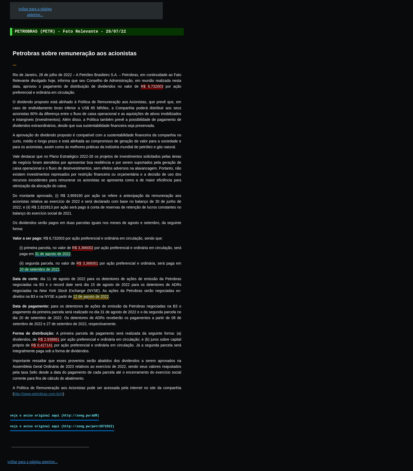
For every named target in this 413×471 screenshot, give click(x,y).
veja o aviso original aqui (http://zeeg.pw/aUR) (54, 415)
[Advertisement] (224, 163)
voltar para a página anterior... (32, 461)
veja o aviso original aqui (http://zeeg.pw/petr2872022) (62, 426)
